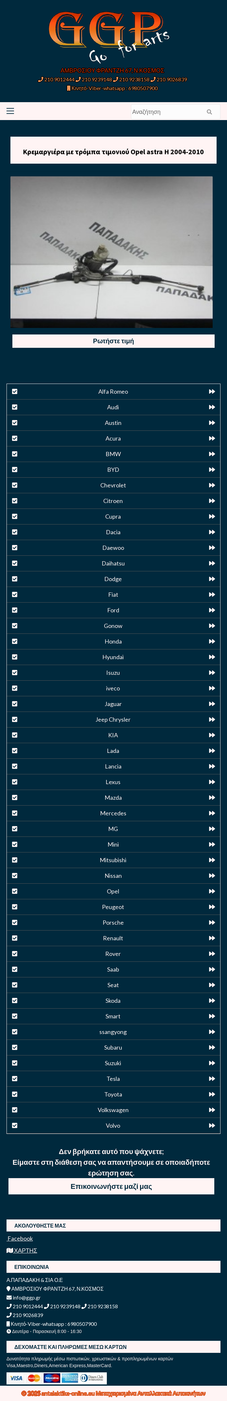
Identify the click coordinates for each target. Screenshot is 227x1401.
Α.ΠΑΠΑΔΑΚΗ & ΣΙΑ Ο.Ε (35, 1280)
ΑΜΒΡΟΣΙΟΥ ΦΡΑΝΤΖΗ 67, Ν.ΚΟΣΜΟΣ (112, 70)
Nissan (113, 875)
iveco (113, 688)
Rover (113, 953)
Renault (113, 938)
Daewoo (113, 547)
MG (113, 828)
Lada (113, 750)
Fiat (113, 594)
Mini (113, 844)
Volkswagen (113, 1109)
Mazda (113, 797)
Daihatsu (113, 563)
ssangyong (113, 1031)
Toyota (113, 1094)
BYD (113, 469)
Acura (113, 438)
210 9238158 (131, 79)
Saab (113, 969)
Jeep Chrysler (113, 719)
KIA (113, 735)
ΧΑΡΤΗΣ (22, 1250)
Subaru (113, 1047)
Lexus (113, 781)
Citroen (113, 500)
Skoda (113, 1000)
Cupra (113, 516)
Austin (113, 422)
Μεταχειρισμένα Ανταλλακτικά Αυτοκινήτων (151, 1393)
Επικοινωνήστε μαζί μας (111, 1186)
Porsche (113, 922)
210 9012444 (56, 79)
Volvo (113, 1125)
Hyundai (113, 656)
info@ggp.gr (24, 1297)
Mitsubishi (113, 860)
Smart (113, 1016)
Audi (113, 407)
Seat (113, 984)
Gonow (113, 625)
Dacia (113, 532)
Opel (113, 891)
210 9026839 (168, 79)
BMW (113, 453)
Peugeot (113, 906)
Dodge (113, 578)
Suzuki (113, 1063)
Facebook (20, 1238)
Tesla (113, 1078)
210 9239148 (94, 79)
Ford (113, 610)
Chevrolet (113, 485)
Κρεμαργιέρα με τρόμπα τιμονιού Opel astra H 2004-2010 (113, 151)
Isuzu (113, 672)
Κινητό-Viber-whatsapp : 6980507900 (112, 88)
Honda (113, 641)
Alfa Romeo (113, 391)
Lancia (113, 766)
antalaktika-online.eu (68, 1393)
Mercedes (113, 813)
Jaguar (113, 703)
